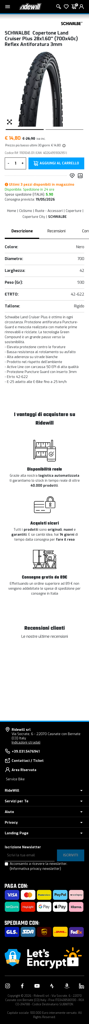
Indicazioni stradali (26, 742)
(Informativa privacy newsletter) (35, 869)
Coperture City (34, 217)
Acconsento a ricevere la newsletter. (38, 866)
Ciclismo (25, 211)
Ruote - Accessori (49, 211)
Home (11, 211)
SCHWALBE (57, 217)
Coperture (73, 211)
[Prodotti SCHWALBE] (71, 23)
